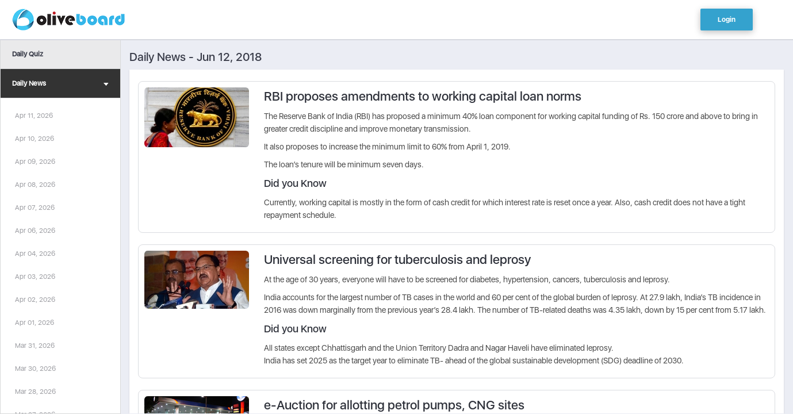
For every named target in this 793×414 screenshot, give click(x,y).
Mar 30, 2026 (35, 369)
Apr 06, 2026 (35, 231)
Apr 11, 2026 (34, 116)
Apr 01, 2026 (34, 323)
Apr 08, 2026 (35, 185)
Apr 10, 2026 (34, 139)
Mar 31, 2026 (35, 346)
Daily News (60, 84)
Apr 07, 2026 (35, 208)
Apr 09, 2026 (35, 162)
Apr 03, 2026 (35, 277)
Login (726, 20)
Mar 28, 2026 (35, 392)
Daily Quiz (27, 54)
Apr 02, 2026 (35, 300)
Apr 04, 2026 (35, 254)
